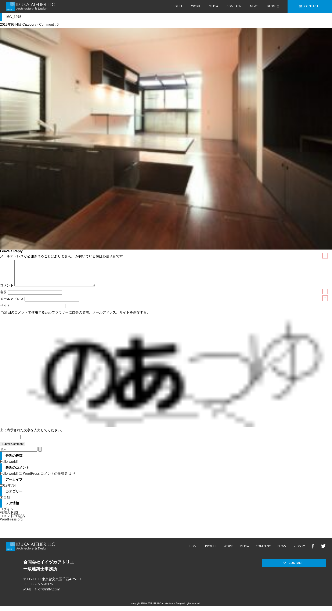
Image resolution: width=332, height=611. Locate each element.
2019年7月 (8, 490)
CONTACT (308, 6)
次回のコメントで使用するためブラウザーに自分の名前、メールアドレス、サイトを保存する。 (77, 317)
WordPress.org (11, 524)
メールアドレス (12, 304)
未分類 (5, 502)
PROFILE (177, 6)
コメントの (12, 521)
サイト (5, 310)
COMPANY (234, 6)
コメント (7, 290)
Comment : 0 (49, 24)
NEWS (254, 6)
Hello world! (9, 467)
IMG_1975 (13, 17)
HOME (193, 551)
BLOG (273, 6)
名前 (4, 297)
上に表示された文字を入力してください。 (32, 435)
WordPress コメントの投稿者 (45, 478)
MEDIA (213, 6)
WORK (195, 6)
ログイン (7, 514)
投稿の (9, 518)
